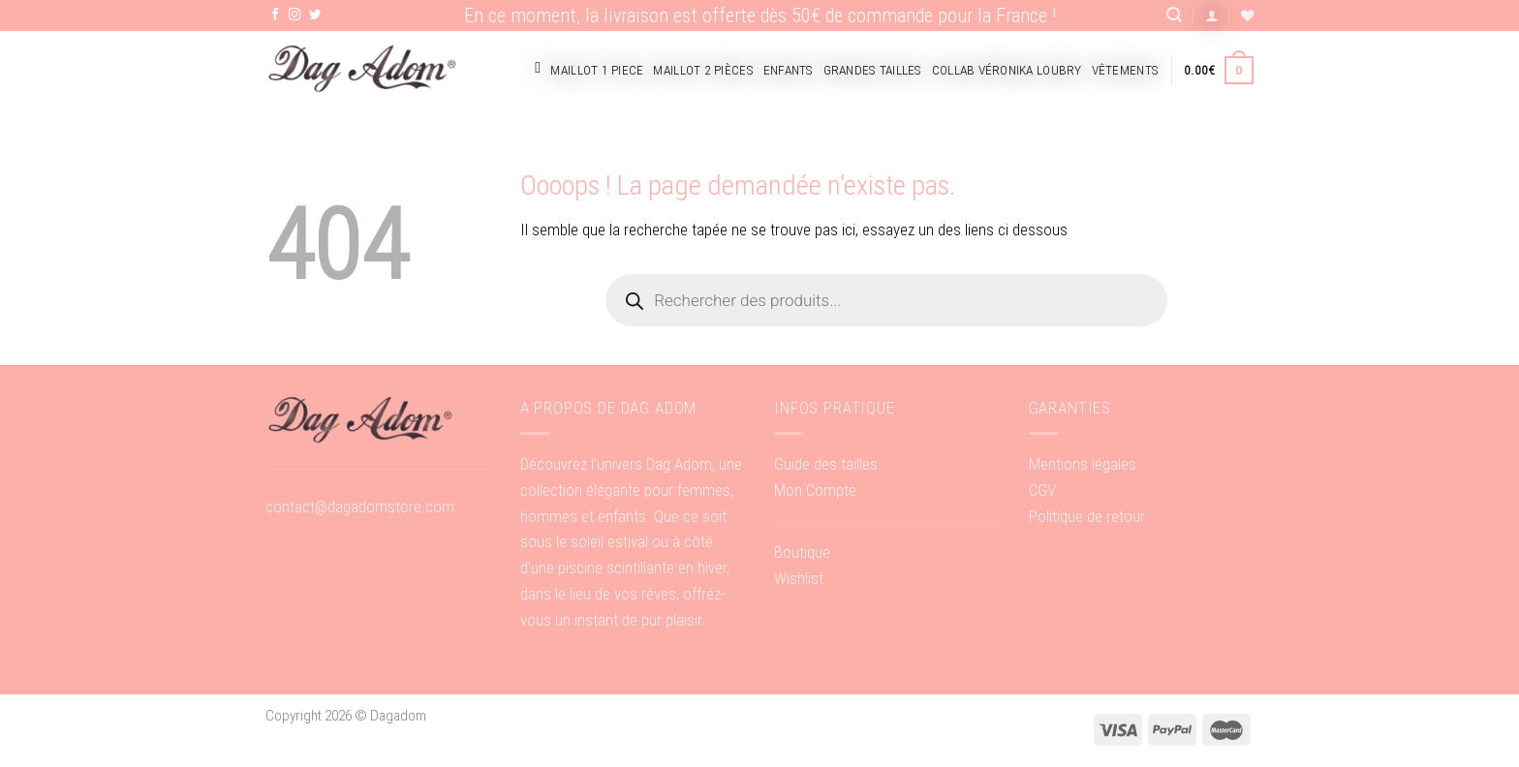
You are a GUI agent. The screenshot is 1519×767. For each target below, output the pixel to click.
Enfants (788, 70)
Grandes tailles (872, 70)
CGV (1042, 490)
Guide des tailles (826, 464)
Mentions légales (1082, 464)
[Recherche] (1174, 15)
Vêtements (1125, 70)
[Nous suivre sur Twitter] (315, 15)
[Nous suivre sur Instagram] (295, 15)
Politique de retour (1087, 516)
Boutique (802, 552)
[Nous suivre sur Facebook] (275, 15)
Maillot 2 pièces (703, 70)
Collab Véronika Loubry (1007, 70)
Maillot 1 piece (596, 70)
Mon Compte (815, 490)
